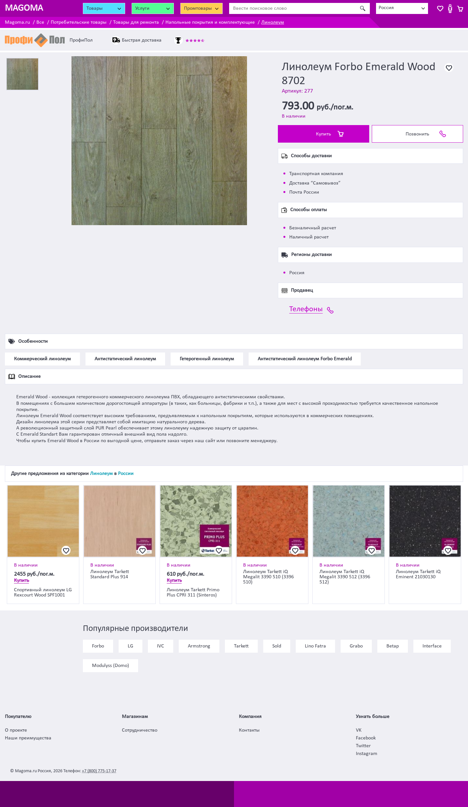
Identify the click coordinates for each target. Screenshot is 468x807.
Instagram (366, 753)
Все (40, 22)
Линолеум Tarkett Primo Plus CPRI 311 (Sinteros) (193, 592)
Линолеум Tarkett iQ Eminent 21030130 (418, 574)
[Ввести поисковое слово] (292, 8)
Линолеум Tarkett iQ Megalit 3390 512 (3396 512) (344, 577)
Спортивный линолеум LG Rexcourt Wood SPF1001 (43, 592)
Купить (323, 134)
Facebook (366, 738)
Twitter (363, 746)
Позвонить (417, 134)
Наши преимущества (28, 738)
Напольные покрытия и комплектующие (210, 22)
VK (358, 730)
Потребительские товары (79, 22)
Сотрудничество (139, 730)
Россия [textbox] (386, 7)
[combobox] (402, 8)
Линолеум (272, 22)
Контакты (249, 730)
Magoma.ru (17, 22)
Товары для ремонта (136, 22)
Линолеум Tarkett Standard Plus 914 (109, 574)
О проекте (16, 730)
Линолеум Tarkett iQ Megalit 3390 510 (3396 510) (268, 577)
